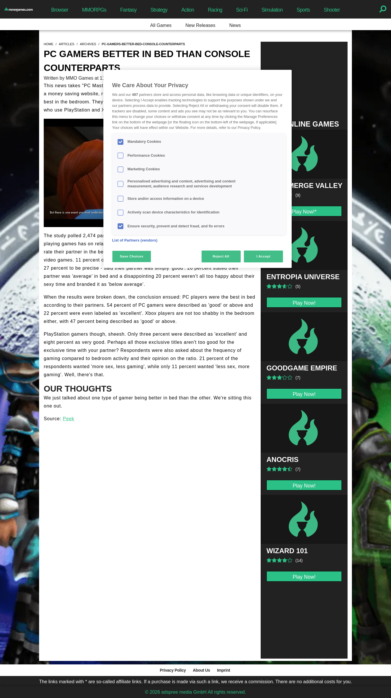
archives (88, 44)
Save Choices (131, 256)
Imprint (223, 670)
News (235, 25)
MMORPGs (94, 10)
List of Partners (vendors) (135, 240)
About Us (201, 670)
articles (66, 44)
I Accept (263, 256)
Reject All (221, 256)
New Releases (200, 25)
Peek (68, 418)
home (48, 44)
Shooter (332, 10)
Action (187, 10)
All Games (161, 25)
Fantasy (128, 10)
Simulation (272, 10)
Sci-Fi (242, 10)
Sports (303, 10)
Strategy (158, 10)
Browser (59, 10)
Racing (215, 10)
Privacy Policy (173, 670)
